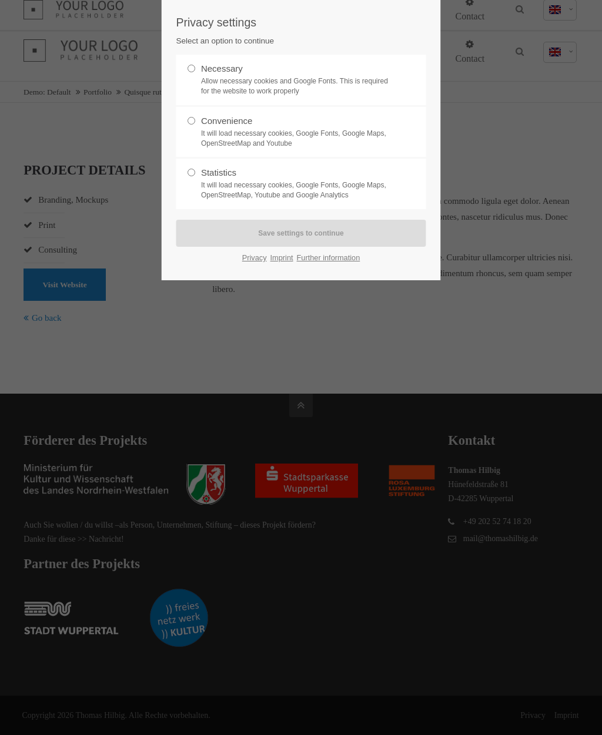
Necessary (296, 79)
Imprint (281, 257)
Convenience (296, 132)
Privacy (254, 257)
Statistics (296, 183)
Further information (328, 257)
